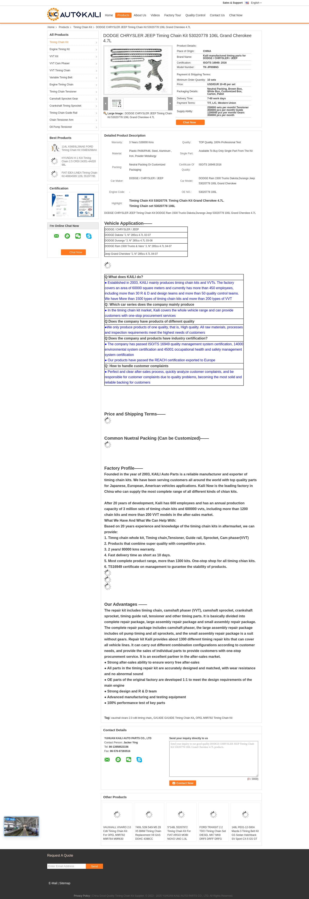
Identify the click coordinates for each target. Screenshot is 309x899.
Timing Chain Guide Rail (63, 112)
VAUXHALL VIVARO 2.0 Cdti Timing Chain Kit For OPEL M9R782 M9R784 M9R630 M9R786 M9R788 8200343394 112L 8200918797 (117, 839)
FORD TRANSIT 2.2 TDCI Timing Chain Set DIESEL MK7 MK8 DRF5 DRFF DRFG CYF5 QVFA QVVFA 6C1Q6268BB (213, 837)
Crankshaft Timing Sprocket (65, 105)
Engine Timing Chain (61, 84)
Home (109, 15)
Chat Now (235, 15)
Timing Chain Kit (82, 27)
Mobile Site (54, 888)
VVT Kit (54, 56)
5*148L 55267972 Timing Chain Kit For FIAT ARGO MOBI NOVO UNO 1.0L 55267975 (179, 835)
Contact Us (217, 15)
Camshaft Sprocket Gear (64, 98)
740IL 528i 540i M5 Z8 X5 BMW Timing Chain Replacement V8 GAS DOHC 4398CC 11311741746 (148, 835)
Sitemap (64, 883)
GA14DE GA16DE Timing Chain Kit (173, 717)
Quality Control (195, 15)
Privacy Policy (82, 895)
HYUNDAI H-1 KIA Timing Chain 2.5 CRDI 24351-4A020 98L (79, 161)
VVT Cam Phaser (60, 63)
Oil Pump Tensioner (61, 126)
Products (123, 15)
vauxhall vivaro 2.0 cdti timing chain (131, 717)
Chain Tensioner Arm (61, 119)
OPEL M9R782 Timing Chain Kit (214, 717)
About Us (140, 15)
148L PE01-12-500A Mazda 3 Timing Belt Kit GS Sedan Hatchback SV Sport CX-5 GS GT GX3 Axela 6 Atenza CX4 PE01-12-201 (245, 837)
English (256, 2)
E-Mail (53, 883)
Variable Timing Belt (61, 77)
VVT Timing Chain (60, 70)
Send (94, 866)
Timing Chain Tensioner (63, 91)
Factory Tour (172, 15)
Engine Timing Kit (60, 49)
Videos (155, 15)
